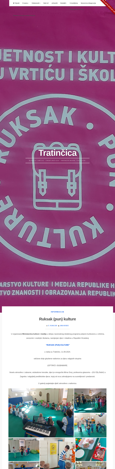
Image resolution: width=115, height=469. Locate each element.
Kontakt (63, 3)
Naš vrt (46, 3)
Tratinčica (57, 153)
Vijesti (16, 3)
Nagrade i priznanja (77, 9)
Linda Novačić (64, 325)
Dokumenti (35, 3)
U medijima (74, 3)
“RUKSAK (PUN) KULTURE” (58, 345)
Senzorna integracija (88, 3)
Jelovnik (54, 3)
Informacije (57, 312)
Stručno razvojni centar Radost (24, 15)
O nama (25, 3)
